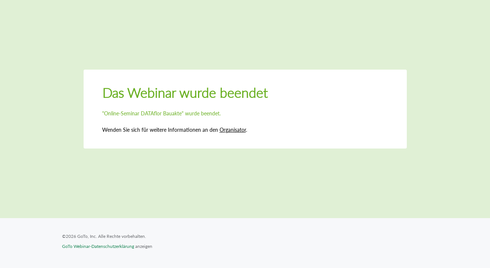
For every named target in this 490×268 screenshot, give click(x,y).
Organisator (233, 130)
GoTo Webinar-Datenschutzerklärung (98, 246)
